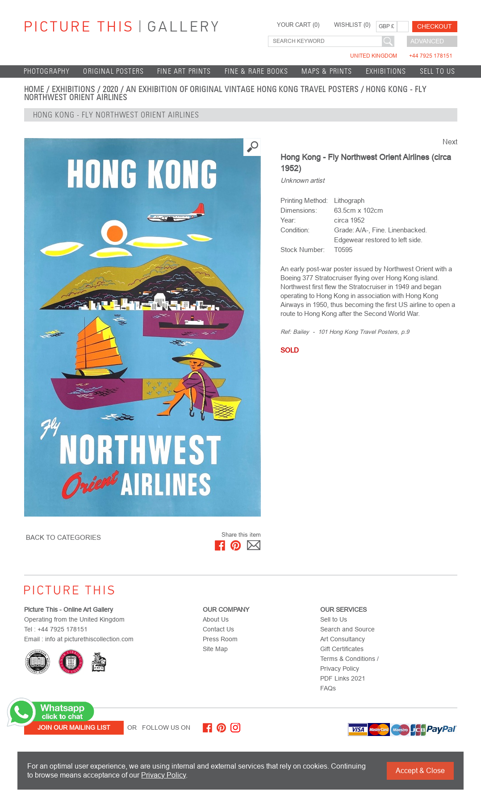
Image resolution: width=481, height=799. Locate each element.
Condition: (295, 230)
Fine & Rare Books (257, 71)
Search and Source (347, 629)
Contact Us (218, 629)
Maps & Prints (326, 71)
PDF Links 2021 (342, 678)
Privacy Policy (163, 775)
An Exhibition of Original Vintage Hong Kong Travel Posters (242, 89)
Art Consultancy (342, 639)
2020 (111, 89)
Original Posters (113, 71)
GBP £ (386, 26)
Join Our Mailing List (74, 727)
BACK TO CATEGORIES (63, 537)
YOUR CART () (298, 25)
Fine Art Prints (184, 71)
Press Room (220, 639)
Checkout (434, 26)
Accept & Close (420, 770)
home (34, 89)
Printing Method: (304, 200)
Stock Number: (302, 249)
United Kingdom (401, 56)
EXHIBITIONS (386, 71)
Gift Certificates (342, 648)
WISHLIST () (352, 25)
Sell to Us (438, 71)
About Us (216, 619)
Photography (47, 71)
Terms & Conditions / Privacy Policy (349, 663)
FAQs (328, 688)
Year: (288, 220)
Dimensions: (298, 210)
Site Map (215, 648)
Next (450, 142)
